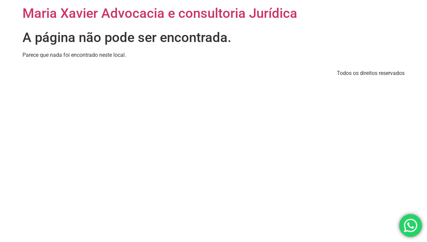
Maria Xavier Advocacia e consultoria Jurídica (159, 13)
